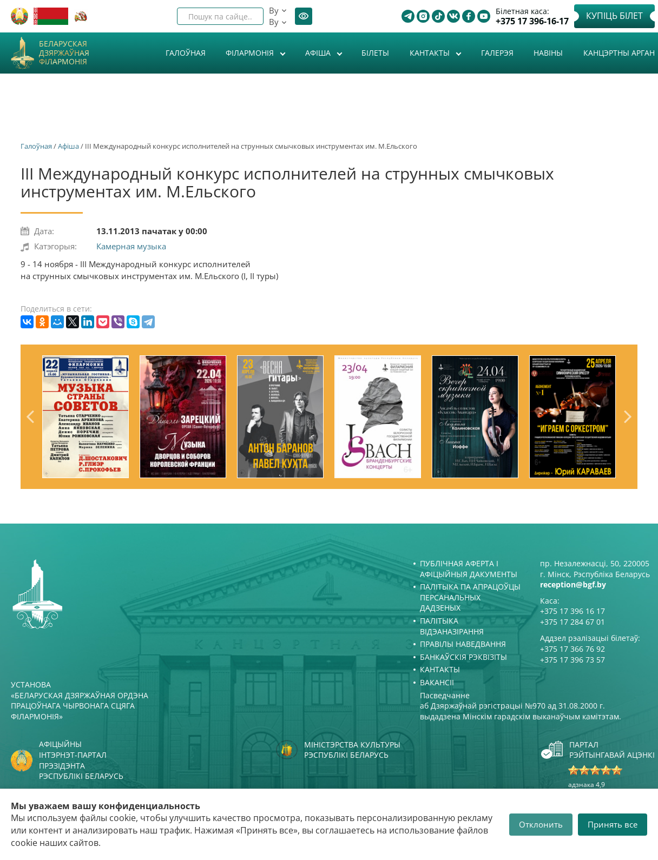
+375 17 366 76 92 (572, 649)
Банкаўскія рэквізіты (463, 657)
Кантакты (431, 53)
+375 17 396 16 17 (572, 611)
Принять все (612, 824)
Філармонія (251, 53)
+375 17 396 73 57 (572, 659)
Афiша (319, 53)
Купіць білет (614, 16)
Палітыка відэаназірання (452, 626)
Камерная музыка (131, 246)
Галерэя (497, 53)
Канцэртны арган (619, 53)
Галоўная (186, 53)
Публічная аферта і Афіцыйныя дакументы (468, 568)
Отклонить (541, 824)
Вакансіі (437, 682)
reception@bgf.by (573, 584)
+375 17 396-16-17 (532, 21)
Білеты (375, 53)
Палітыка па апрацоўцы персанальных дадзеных (470, 597)
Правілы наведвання (463, 644)
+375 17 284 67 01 (572, 622)
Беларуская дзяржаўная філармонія (64, 53)
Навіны (548, 53)
